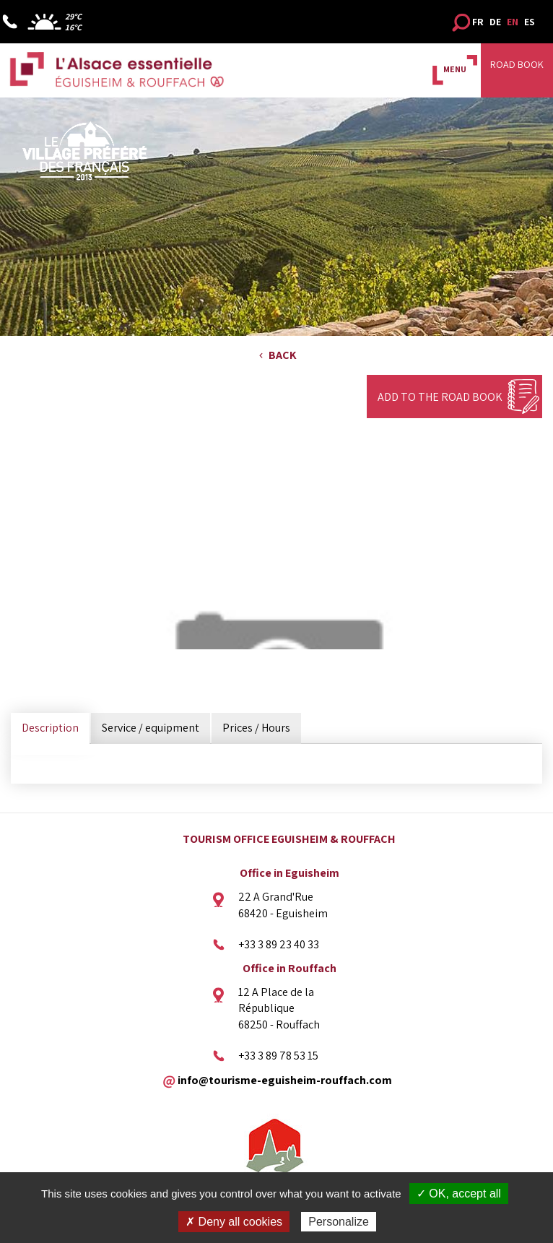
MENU (454, 69)
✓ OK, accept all (459, 1193)
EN (512, 21)
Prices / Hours (256, 727)
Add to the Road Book (440, 396)
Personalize (338, 1222)
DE (495, 21)
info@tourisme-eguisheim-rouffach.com (285, 1079)
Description (50, 727)
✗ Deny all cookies (234, 1222)
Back (283, 355)
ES (529, 21)
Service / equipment (150, 727)
